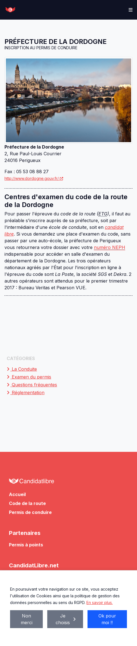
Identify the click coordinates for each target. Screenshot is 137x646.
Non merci (26, 619)
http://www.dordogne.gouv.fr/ (33, 178)
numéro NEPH (109, 247)
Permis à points (26, 545)
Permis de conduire (30, 512)
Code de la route (27, 503)
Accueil (17, 494)
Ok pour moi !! (107, 619)
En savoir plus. (99, 602)
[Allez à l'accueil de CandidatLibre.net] (68, 483)
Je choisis (66, 619)
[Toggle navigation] (131, 9)
